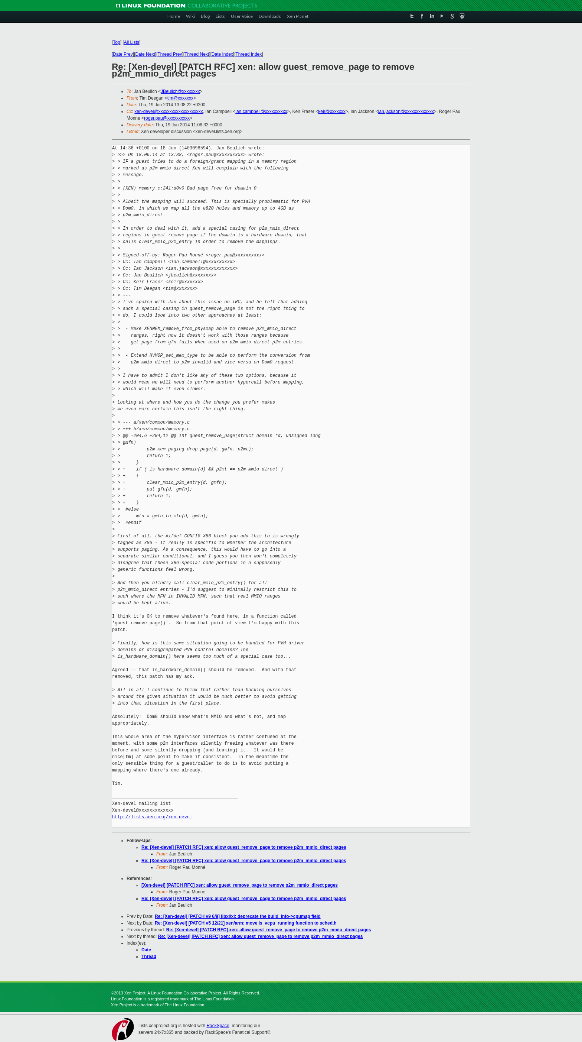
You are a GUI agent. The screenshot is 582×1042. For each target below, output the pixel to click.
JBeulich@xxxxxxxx (180, 91)
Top (116, 42)
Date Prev (123, 54)
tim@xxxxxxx (180, 98)
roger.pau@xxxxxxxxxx (167, 118)
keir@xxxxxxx (332, 111)
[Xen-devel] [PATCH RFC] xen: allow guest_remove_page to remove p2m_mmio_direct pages (239, 885)
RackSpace (217, 1025)
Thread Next (196, 54)
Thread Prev (169, 54)
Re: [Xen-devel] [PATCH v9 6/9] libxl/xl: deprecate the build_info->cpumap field (238, 916)
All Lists (131, 42)
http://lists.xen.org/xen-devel (152, 817)
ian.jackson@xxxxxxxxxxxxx (406, 111)
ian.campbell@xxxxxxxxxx (261, 111)
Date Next (145, 54)
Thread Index (249, 54)
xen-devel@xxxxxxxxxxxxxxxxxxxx (168, 111)
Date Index (222, 54)
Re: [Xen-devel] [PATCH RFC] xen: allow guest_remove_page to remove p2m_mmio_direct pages (243, 847)
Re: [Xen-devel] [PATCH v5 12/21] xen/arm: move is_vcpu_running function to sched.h (246, 923)
